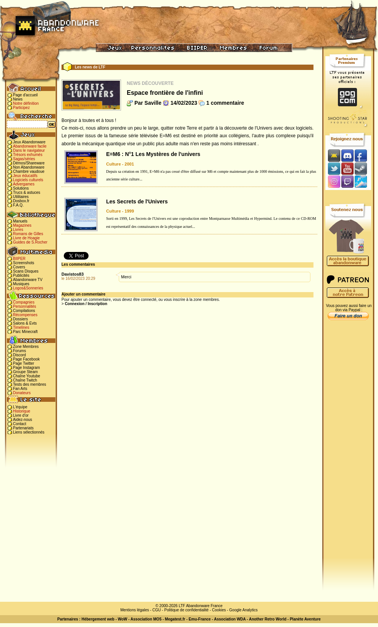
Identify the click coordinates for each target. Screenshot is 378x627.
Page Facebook (26, 359)
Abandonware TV (27, 280)
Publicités (21, 275)
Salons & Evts (25, 323)
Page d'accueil (25, 95)
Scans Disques (26, 271)
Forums (19, 351)
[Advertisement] (348, 444)
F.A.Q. (18, 205)
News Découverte (150, 83)
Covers (19, 267)
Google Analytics (243, 610)
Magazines (22, 225)
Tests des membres (29, 384)
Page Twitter (23, 363)
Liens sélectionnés (28, 432)
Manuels (20, 221)
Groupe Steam (25, 372)
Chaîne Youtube (26, 376)
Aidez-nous (22, 419)
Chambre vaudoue (28, 171)
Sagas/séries (24, 159)
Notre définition (26, 103)
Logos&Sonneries (28, 288)
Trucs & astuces (26, 192)
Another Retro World (267, 619)
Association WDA (230, 619)
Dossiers (20, 319)
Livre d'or (21, 415)
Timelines (21, 327)
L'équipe (20, 407)
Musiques (21, 284)
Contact (19, 424)
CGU (156, 610)
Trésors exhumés (27, 155)
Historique (21, 411)
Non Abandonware (28, 167)
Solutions (21, 188)
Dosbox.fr (21, 201)
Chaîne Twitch (25, 380)
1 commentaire (225, 103)
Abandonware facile (30, 146)
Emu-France (200, 619)
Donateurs (22, 393)
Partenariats (23, 428)
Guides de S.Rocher (30, 242)
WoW (123, 619)
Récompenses (25, 315)
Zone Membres (26, 346)
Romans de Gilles (28, 234)
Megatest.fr (175, 619)
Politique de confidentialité (186, 610)
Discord (19, 355)
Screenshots (23, 263)
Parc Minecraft (25, 332)
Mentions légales (134, 610)
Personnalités (24, 306)
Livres (18, 229)
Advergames (23, 184)
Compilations (24, 311)
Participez (21, 108)
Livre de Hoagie (26, 238)
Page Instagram (26, 367)
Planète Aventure (305, 619)
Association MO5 (146, 619)
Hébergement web (97, 619)
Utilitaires (21, 197)
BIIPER (19, 259)
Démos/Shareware (29, 163)
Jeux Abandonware (29, 142)
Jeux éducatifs (25, 176)
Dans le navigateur (29, 150)
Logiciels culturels (28, 180)
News (18, 99)
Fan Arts (20, 389)
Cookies (219, 610)
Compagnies (23, 302)
